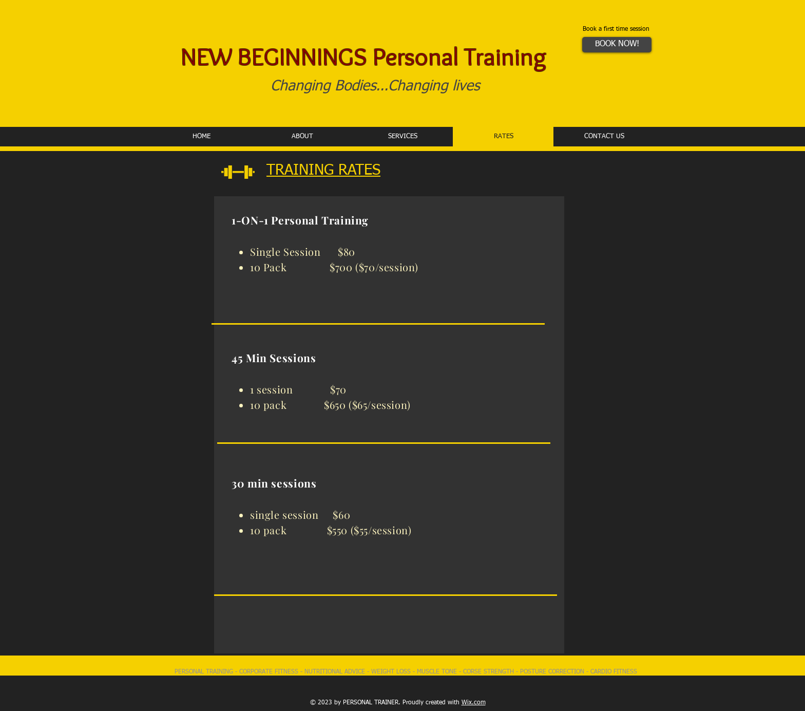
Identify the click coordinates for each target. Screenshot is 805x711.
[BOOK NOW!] (616, 44)
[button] (402, 136)
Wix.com (474, 703)
